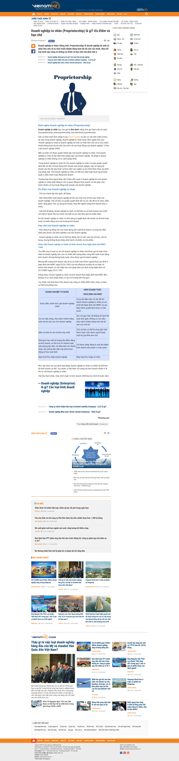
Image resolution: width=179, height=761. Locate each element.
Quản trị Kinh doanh (69, 24)
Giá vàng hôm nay (40, 726)
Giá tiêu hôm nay (110, 726)
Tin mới (39, 503)
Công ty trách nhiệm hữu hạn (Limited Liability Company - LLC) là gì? (72, 60)
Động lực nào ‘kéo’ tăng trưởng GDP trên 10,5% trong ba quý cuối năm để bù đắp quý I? (71, 616)
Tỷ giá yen (72, 726)
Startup (138, 24)
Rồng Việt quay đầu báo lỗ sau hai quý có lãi (101, 703)
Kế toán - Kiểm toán (130, 21)
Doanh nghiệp (35, 587)
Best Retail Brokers (90, 730)
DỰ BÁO (46, 14)
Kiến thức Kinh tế (41, 18)
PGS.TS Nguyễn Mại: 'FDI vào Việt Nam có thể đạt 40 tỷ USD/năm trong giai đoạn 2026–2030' (58, 703)
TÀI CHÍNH (71, 14)
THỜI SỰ (39, 14)
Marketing (84, 24)
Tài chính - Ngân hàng (88, 21)
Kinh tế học (38, 21)
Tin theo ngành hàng (124, 28)
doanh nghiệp (74, 137)
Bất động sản (39, 24)
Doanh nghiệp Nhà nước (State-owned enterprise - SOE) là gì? (69, 63)
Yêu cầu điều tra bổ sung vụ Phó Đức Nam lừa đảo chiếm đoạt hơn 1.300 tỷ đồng (69, 518)
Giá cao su (78, 730)
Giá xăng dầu (136, 726)
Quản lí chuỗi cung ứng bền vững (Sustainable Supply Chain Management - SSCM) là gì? (90, 464)
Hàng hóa (34, 623)
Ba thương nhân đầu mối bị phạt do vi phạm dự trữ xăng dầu (60, 551)
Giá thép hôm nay (40, 730)
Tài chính (95, 695)
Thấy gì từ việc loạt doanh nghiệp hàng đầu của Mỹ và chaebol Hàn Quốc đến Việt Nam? (70, 582)
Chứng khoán (53, 24)
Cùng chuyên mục (82, 438)
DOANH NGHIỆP (100, 14)
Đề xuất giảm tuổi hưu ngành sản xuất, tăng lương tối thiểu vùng (61, 528)
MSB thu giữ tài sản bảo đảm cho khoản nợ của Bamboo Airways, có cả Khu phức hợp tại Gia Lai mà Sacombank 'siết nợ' (101, 685)
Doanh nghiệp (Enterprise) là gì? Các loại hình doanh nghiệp (68, 57)
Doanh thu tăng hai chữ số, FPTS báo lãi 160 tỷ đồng (136, 645)
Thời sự (37, 511)
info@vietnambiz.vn (45, 757)
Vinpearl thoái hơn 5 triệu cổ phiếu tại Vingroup (98, 581)
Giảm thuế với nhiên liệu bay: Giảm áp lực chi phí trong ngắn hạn (62, 508)
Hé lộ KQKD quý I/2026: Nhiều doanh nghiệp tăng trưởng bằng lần (44, 581)
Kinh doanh (38, 521)
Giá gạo (70, 730)
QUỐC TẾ (62, 14)
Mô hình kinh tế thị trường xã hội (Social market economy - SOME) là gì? (91, 485)
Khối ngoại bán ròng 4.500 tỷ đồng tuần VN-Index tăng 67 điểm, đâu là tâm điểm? (137, 706)
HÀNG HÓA (54, 14)
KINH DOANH (111, 14)
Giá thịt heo (62, 730)
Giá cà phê (99, 726)
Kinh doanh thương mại (102, 24)
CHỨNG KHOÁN (88, 14)
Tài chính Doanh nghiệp (109, 21)
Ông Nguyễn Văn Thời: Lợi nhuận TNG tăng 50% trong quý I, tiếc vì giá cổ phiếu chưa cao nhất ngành (44, 616)
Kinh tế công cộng (68, 21)
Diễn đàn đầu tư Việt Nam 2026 (109, 730)
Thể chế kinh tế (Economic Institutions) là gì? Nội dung (91, 491)
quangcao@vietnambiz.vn (133, 749)
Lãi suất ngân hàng (124, 726)
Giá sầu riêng (52, 730)
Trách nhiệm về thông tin (42, 759)
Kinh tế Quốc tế (52, 21)
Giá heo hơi (90, 726)
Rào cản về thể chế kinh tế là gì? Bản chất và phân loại (92, 479)
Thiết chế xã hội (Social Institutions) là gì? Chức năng (91, 472)
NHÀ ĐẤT (79, 14)
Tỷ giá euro (81, 726)
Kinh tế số (38, 26)
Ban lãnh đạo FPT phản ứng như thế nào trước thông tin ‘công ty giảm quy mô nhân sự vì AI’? (71, 539)
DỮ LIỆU (119, 14)
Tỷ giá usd (63, 726)
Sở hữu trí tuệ (126, 24)
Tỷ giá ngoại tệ (53, 726)
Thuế (116, 24)
